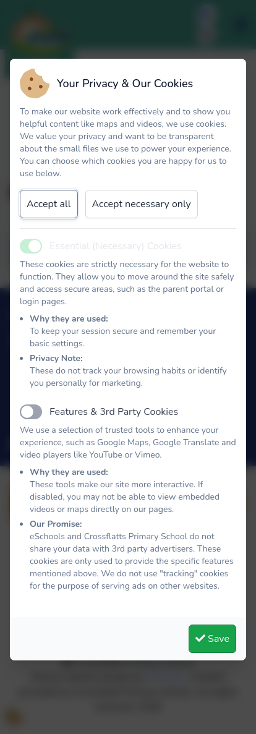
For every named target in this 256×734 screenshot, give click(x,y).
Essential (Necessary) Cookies (115, 246)
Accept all (49, 204)
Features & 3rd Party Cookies (113, 412)
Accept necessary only (141, 204)
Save (212, 639)
